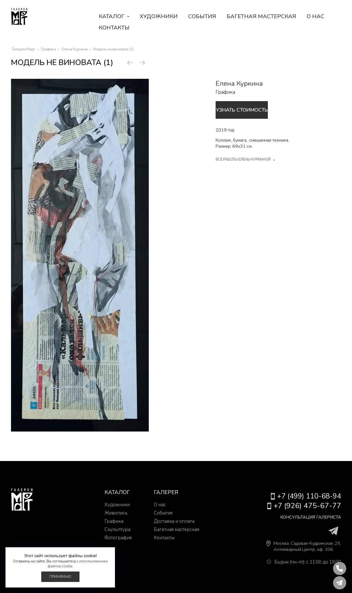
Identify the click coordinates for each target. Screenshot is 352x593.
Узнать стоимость (255, 110)
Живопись (116, 513)
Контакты (114, 27)
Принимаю (60, 576)
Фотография (118, 538)
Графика (225, 92)
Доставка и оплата (174, 521)
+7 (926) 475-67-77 (309, 506)
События (202, 16)
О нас (315, 16)
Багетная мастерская (261, 16)
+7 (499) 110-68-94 (309, 496)
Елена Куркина (239, 83)
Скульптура (117, 529)
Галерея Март (24, 22)
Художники (159, 16)
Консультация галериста (303, 517)
